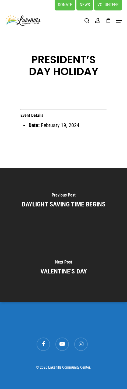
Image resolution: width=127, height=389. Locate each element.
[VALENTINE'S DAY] (63, 268)
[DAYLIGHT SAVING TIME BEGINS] (63, 201)
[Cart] (108, 20)
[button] (119, 20)
